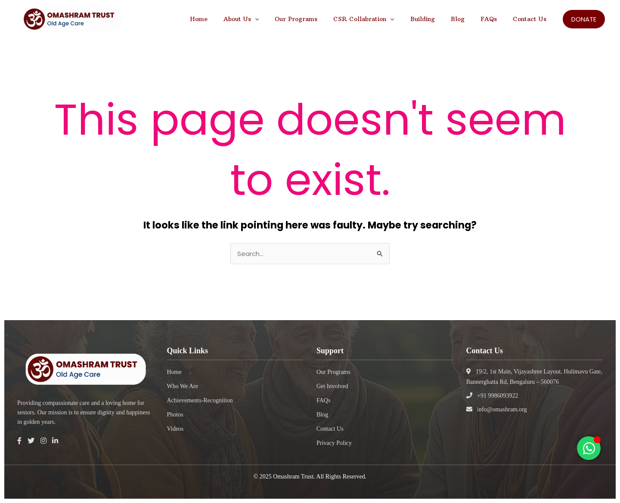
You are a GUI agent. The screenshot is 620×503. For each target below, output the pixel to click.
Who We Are (182, 386)
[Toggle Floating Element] (589, 448)
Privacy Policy (334, 443)
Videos (175, 429)
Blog (467, 19)
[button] (584, 19)
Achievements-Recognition (200, 400)
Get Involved (332, 386)
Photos (175, 414)
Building (436, 19)
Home (227, 19)
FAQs (494, 19)
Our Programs (317, 19)
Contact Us (531, 19)
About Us (266, 19)
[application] (280, 19)
